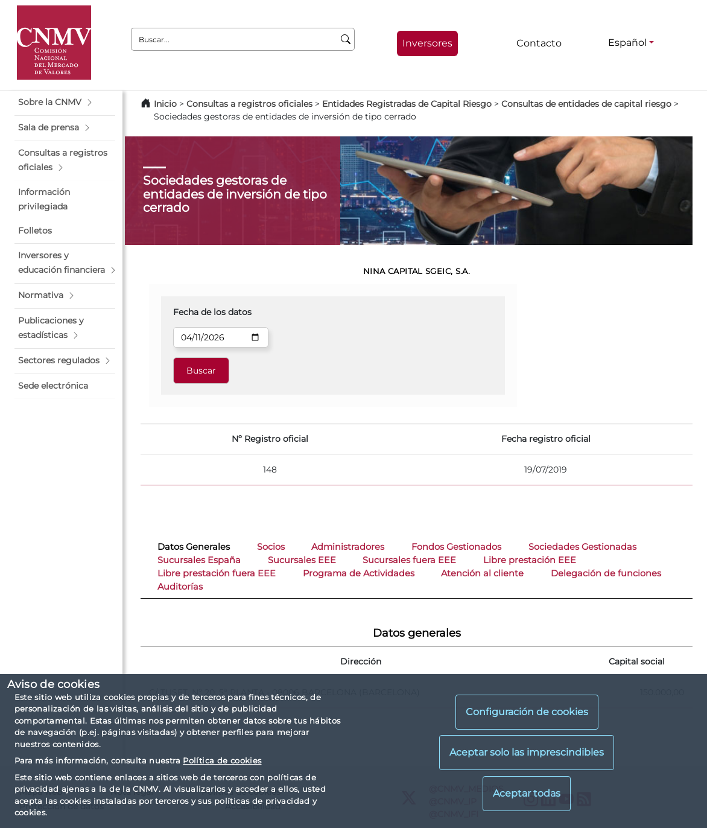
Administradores (347, 546)
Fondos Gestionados (456, 546)
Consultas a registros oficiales (249, 103)
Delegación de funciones (606, 573)
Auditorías (180, 586)
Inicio (165, 103)
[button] (64, 103)
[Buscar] (346, 39)
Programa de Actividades (358, 573)
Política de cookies (222, 760)
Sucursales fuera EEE (409, 560)
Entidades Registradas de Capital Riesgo (407, 103)
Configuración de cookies (527, 712)
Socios (271, 546)
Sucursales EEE (302, 560)
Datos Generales (193, 546)
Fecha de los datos (212, 312)
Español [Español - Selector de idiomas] (627, 42)
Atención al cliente (482, 573)
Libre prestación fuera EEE (216, 573)
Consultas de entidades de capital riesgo (586, 103)
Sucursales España (199, 560)
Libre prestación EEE (529, 560)
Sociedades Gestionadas (582, 546)
